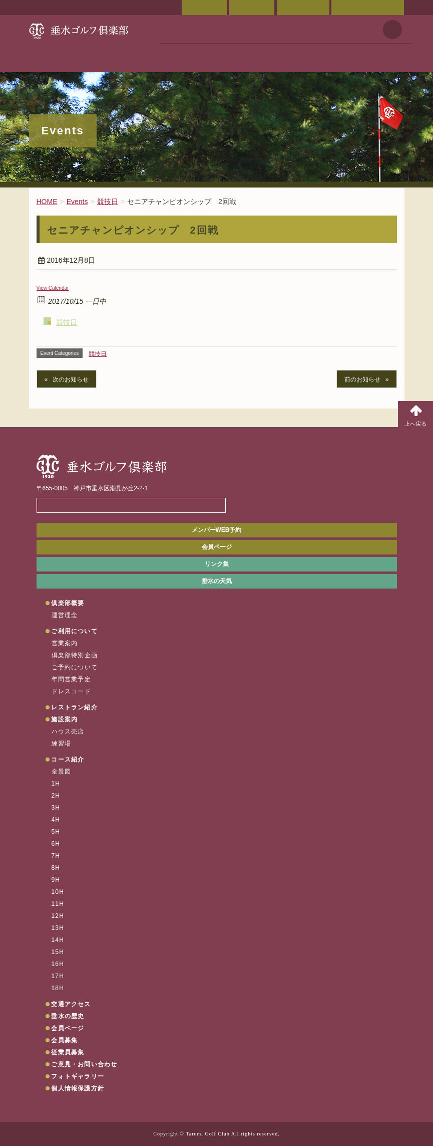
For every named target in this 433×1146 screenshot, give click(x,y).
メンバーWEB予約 (217, 529)
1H (56, 783)
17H (58, 976)
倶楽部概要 (67, 603)
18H (58, 988)
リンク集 (217, 563)
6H (56, 843)
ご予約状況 (303, 7)
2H (56, 795)
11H (58, 903)
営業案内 (65, 643)
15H (58, 952)
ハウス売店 (68, 731)
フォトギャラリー (77, 1076)
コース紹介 (67, 759)
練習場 (62, 743)
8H (56, 867)
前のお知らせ (362, 379)
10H (58, 891)
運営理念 (65, 615)
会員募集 (64, 1040)
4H (56, 819)
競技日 (66, 322)
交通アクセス (251, 7)
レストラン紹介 (74, 707)
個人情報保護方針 (77, 1088)
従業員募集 (67, 1052)
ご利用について (74, 631)
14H (58, 939)
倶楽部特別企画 (75, 655)
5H (56, 831)
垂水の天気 (217, 581)
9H (56, 879)
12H (58, 915)
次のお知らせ (71, 379)
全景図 (62, 771)
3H (56, 807)
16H (58, 964)
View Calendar (53, 288)
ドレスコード (71, 691)
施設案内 (64, 719)
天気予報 (392, 29)
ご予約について (75, 667)
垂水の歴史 (67, 1016)
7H (56, 855)
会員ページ (204, 7)
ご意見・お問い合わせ (367, 7)
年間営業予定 (71, 679)
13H (58, 927)
